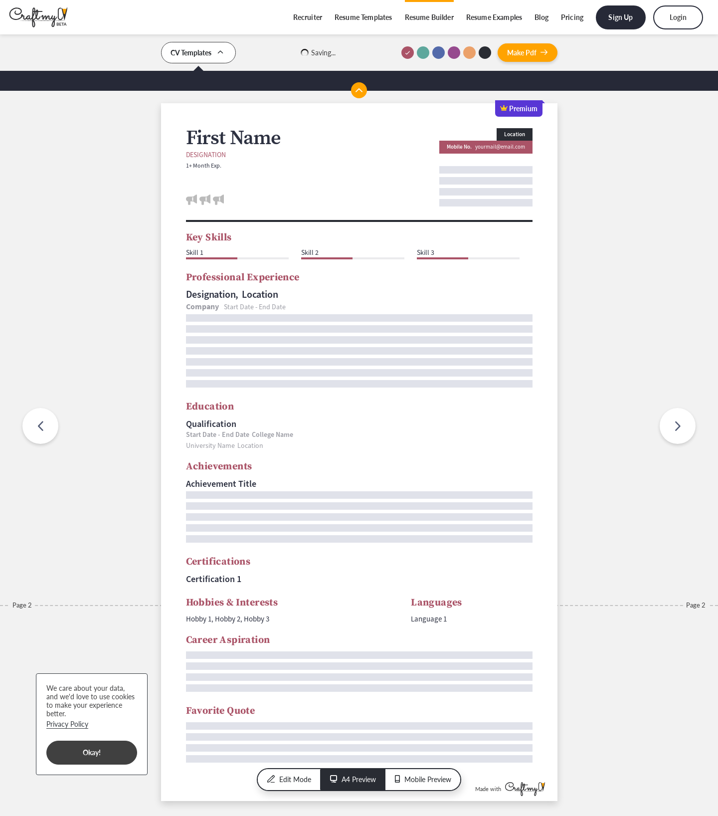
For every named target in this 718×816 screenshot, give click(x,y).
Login (678, 17)
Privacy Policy (67, 724)
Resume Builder (429, 17)
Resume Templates (363, 17)
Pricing (572, 17)
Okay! (92, 752)
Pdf (527, 52)
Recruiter (307, 17)
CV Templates (198, 52)
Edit (289, 779)
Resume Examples (494, 17)
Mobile (423, 779)
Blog (541, 17)
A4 (353, 779)
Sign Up (620, 17)
